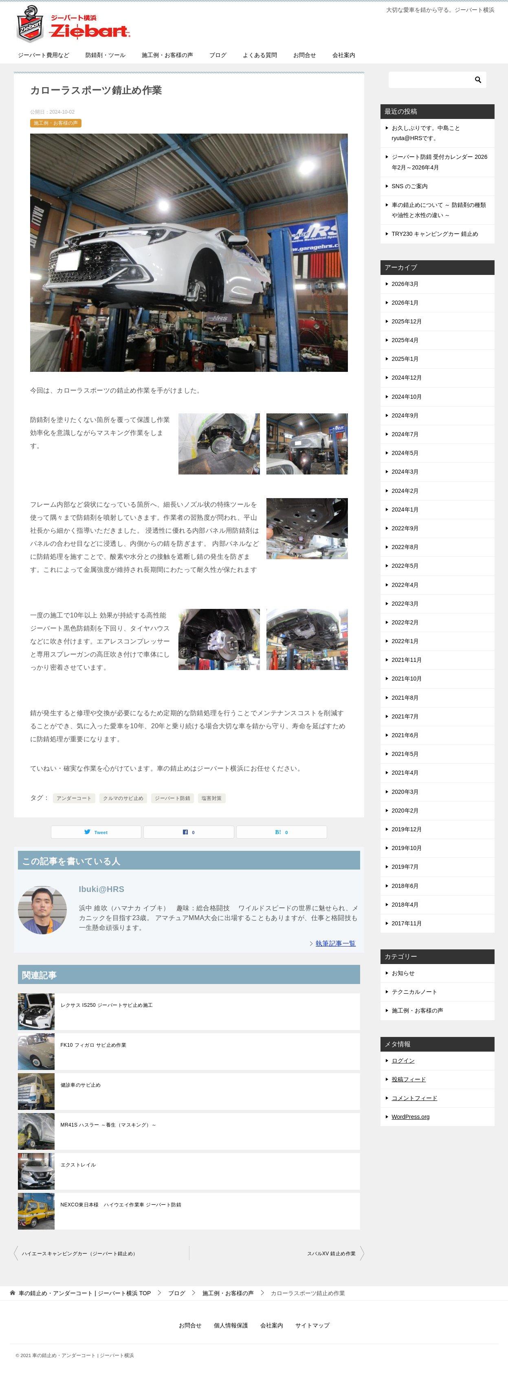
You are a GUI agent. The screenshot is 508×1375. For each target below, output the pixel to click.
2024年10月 (407, 396)
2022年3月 (405, 603)
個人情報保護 (231, 1325)
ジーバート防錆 (172, 798)
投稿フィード (409, 1079)
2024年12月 (407, 377)
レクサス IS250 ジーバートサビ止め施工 (107, 1005)
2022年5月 (405, 565)
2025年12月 (407, 321)
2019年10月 (407, 848)
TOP (85, 1293)
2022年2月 (405, 622)
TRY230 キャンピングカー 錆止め (435, 234)
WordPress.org (411, 1117)
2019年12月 (407, 829)
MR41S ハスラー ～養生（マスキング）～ (108, 1125)
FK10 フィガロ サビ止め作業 (94, 1045)
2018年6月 (405, 886)
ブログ (218, 55)
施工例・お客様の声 (167, 55)
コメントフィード (415, 1098)
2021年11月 (407, 660)
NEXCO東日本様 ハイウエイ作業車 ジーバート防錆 (121, 1205)
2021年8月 (405, 697)
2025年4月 (405, 340)
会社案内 (343, 55)
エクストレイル (81, 1165)
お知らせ (403, 973)
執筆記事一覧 (336, 943)
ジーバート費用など (43, 55)
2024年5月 (405, 453)
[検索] (437, 80)
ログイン (403, 1060)
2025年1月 (405, 359)
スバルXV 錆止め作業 (331, 1253)
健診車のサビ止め (81, 1085)
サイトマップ (312, 1325)
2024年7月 (405, 434)
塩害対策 (212, 798)
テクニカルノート (415, 991)
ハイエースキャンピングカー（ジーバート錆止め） (80, 1253)
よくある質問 (260, 55)
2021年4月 (405, 772)
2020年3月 (405, 792)
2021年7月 (405, 716)
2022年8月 (405, 547)
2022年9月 (405, 528)
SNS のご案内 (410, 186)
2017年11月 (407, 923)
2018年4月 (405, 904)
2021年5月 (405, 754)
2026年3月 (405, 284)
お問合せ (304, 55)
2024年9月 (405, 415)
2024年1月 (405, 509)
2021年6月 (405, 735)
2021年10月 (407, 678)
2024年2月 (405, 491)
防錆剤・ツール (105, 55)
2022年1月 (405, 641)
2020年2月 (405, 810)
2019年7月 (405, 866)
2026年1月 (405, 302)
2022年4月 (405, 585)
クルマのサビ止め (123, 798)
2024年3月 (405, 471)
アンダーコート (74, 798)
